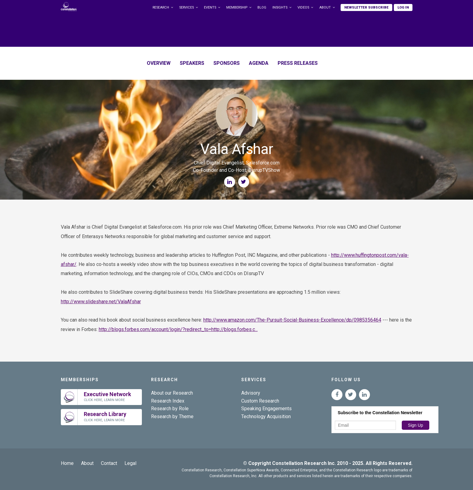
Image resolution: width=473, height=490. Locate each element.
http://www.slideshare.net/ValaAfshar (101, 301)
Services (186, 7)
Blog (261, 7)
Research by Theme (172, 416)
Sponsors (226, 63)
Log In (403, 7)
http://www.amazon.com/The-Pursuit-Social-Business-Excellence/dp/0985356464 (292, 320)
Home (67, 463)
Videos (303, 7)
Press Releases (298, 63)
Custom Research (260, 401)
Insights (279, 7)
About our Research (172, 393)
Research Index (167, 401)
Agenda (258, 63)
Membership (236, 7)
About (325, 7)
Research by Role (170, 408)
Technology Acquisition (266, 416)
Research (161, 7)
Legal (130, 463)
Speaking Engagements (266, 408)
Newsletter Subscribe (366, 7)
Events (210, 7)
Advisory (250, 393)
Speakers (192, 63)
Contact (109, 463)
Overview (159, 63)
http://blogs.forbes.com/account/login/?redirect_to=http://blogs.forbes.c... (178, 329)
